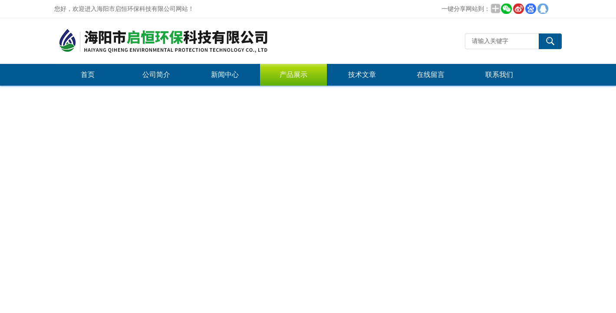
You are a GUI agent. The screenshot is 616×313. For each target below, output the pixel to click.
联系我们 (499, 74)
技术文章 (362, 74)
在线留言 (431, 74)
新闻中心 (225, 74)
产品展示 (293, 74)
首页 (88, 74)
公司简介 (156, 74)
